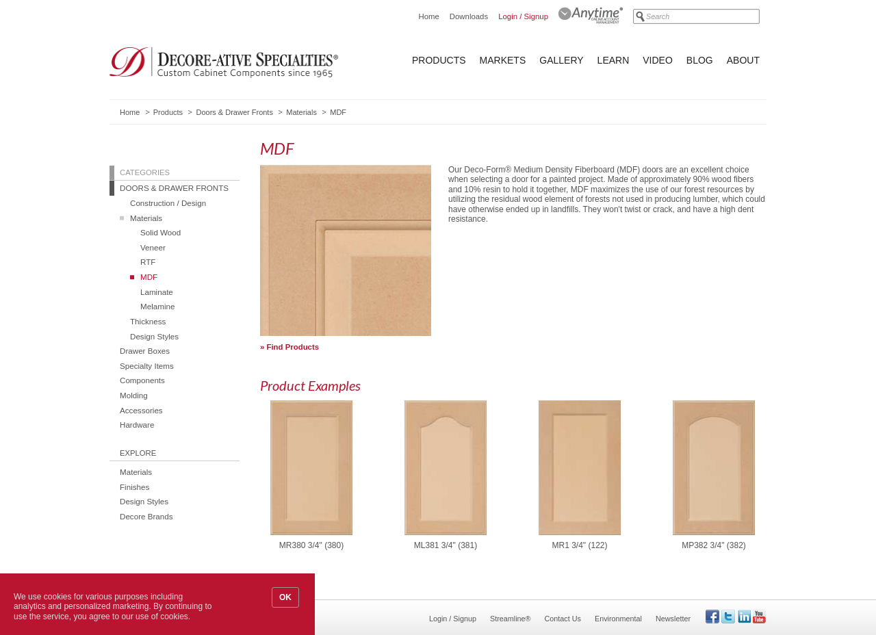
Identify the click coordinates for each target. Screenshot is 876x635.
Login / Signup (523, 16)
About (743, 60)
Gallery (561, 60)
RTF (147, 261)
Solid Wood (160, 232)
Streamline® (510, 618)
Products (439, 60)
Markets (503, 60)
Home (428, 16)
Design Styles (154, 336)
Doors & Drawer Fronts (234, 112)
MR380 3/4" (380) (311, 545)
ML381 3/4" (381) (445, 545)
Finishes (134, 486)
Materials (301, 112)
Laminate (156, 291)
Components (142, 380)
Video (658, 60)
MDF (148, 276)
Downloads (469, 16)
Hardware (137, 424)
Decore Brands (146, 516)
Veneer (153, 247)
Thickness (148, 321)
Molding (134, 395)
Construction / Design (168, 202)
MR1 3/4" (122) (580, 545)
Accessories (141, 410)
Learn (613, 60)
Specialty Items (147, 365)
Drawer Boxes (145, 350)
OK (285, 597)
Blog (699, 60)
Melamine (157, 306)
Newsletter (673, 618)
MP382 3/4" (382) (714, 545)
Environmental (618, 618)
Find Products (293, 347)
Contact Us (563, 618)
